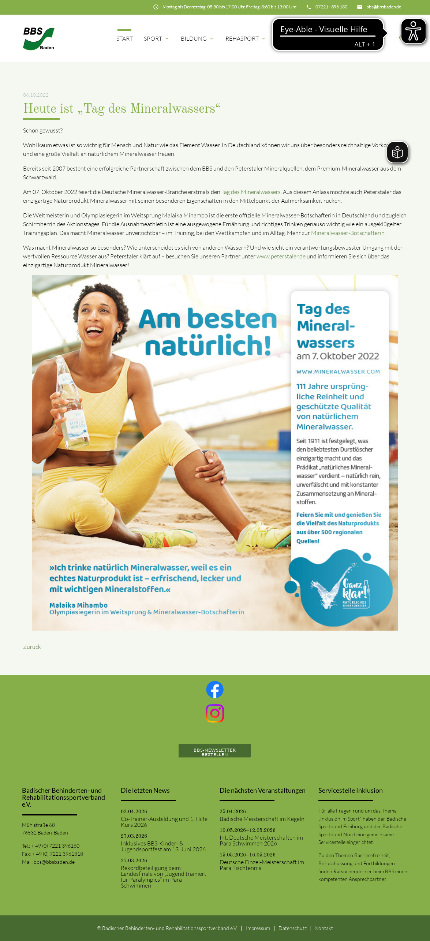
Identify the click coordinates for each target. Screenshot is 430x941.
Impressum (258, 928)
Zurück (32, 646)
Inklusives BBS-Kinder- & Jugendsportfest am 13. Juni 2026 (163, 846)
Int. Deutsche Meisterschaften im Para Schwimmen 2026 (261, 840)
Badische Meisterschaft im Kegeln (262, 819)
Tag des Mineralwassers (251, 191)
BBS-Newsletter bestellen (215, 752)
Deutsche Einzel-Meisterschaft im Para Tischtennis (262, 865)
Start (124, 38)
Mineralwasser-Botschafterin (348, 232)
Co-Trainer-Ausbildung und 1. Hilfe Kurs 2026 (164, 822)
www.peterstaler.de (282, 256)
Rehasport (245, 38)
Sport (157, 38)
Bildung (197, 38)
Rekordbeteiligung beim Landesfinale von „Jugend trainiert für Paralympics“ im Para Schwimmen (163, 876)
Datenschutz (292, 928)
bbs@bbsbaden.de (54, 862)
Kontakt (324, 928)
